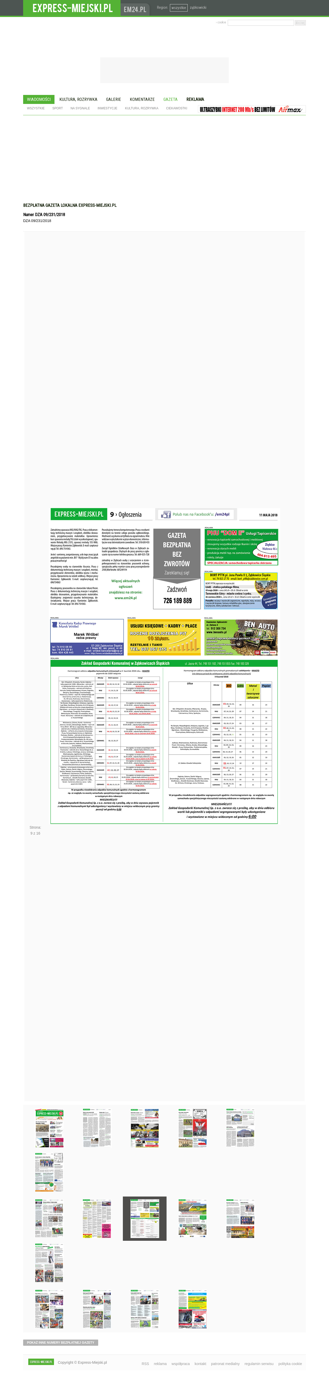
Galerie (113, 99)
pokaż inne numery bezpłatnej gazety (60, 1342)
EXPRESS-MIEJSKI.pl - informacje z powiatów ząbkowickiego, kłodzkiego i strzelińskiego (72, 8)
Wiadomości (39, 99)
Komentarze (142, 99)
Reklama (195, 99)
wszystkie (178, 8)
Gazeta (170, 99)
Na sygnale (80, 108)
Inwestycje (107, 108)
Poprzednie (35, 379)
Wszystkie (36, 108)
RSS (145, 1364)
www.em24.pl (136, 8)
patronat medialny (225, 1364)
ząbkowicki (198, 7)
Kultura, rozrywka (78, 99)
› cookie (221, 22)
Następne (35, 970)
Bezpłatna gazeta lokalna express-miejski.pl (69, 205)
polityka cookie (290, 1364)
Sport (57, 108)
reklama (160, 1364)
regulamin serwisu (258, 1364)
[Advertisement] (164, 154)
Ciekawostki (176, 108)
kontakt (200, 1364)
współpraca (181, 1364)
